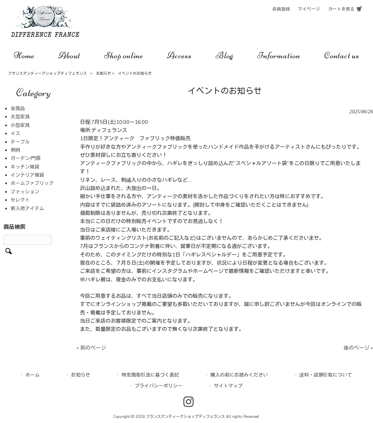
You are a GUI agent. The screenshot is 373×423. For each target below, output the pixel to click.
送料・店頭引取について (325, 375)
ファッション (25, 192)
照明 (15, 150)
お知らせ (103, 73)
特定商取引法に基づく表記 (150, 375)
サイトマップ (228, 386)
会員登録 (281, 9)
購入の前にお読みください (239, 375)
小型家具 (20, 125)
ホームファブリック (32, 183)
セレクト (20, 200)
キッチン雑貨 (25, 167)
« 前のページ (91, 348)
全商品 (18, 108)
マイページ (309, 9)
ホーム (32, 375)
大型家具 (20, 117)
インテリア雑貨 (27, 175)
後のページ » (358, 348)
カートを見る (341, 9)
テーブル (20, 142)
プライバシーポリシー (158, 386)
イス (15, 133)
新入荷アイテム (27, 208)
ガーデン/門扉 (26, 158)
